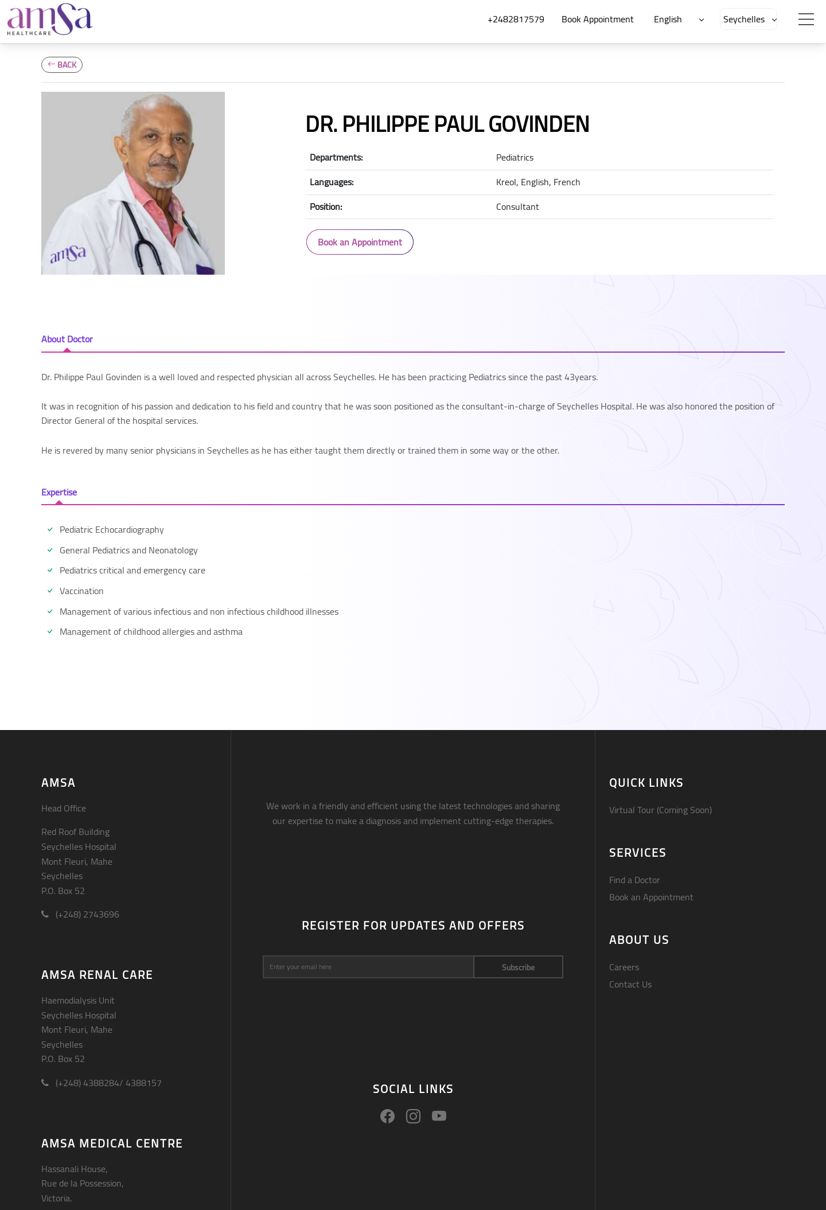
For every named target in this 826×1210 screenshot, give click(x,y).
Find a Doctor (634, 879)
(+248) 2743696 (80, 914)
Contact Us (630, 984)
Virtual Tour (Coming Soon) (660, 809)
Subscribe (518, 967)
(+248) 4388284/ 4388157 (101, 1082)
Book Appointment (598, 19)
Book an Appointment (360, 242)
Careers (624, 966)
